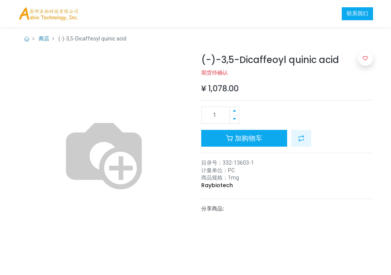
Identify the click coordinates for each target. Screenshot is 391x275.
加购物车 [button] (244, 138)
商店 (44, 39)
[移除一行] (234, 119)
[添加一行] (234, 111)
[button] (301, 138)
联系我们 (357, 13)
